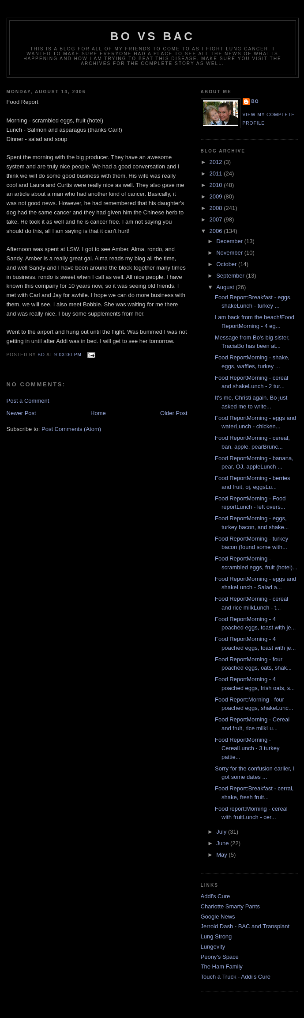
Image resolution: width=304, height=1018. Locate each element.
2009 (217, 196)
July (222, 831)
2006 (217, 231)
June (223, 843)
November (230, 252)
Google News (218, 916)
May (222, 854)
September (231, 275)
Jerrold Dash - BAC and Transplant (245, 926)
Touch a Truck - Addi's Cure (236, 976)
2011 (217, 173)
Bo (255, 101)
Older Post (173, 413)
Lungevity (213, 946)
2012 (217, 162)
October (227, 264)
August (226, 287)
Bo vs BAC (152, 36)
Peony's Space (220, 956)
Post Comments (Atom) (71, 429)
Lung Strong (216, 936)
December (230, 241)
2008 (217, 208)
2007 (217, 219)
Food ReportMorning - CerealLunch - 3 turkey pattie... (247, 748)
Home (98, 413)
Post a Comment (28, 400)
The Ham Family (222, 966)
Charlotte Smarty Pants (230, 906)
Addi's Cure (215, 896)
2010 (217, 185)
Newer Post (21, 413)
